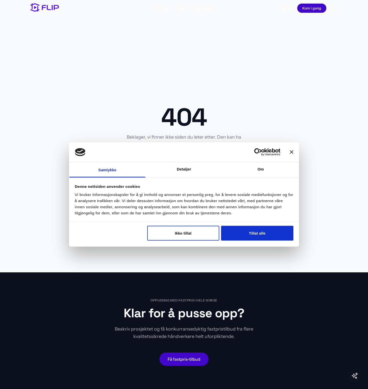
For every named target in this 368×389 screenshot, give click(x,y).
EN (335, 8)
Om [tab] (260, 169)
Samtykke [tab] (107, 169)
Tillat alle (257, 233)
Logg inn (286, 8)
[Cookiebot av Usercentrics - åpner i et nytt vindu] (258, 152)
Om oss (161, 8)
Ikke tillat (183, 233)
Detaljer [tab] (184, 169)
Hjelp (181, 8)
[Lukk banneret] (291, 152)
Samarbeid (204, 8)
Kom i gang (311, 8)
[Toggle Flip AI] (355, 376)
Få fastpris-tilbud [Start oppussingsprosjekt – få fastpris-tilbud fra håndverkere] (184, 359)
